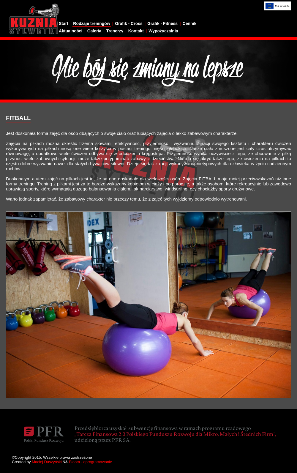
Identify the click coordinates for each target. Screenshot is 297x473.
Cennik (190, 23)
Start (63, 23)
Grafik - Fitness (162, 23)
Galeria (94, 31)
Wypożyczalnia (163, 31)
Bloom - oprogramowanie (90, 462)
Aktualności (70, 31)
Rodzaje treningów (91, 23)
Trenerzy (115, 31)
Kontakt (136, 31)
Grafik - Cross (129, 23)
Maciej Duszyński (46, 462)
